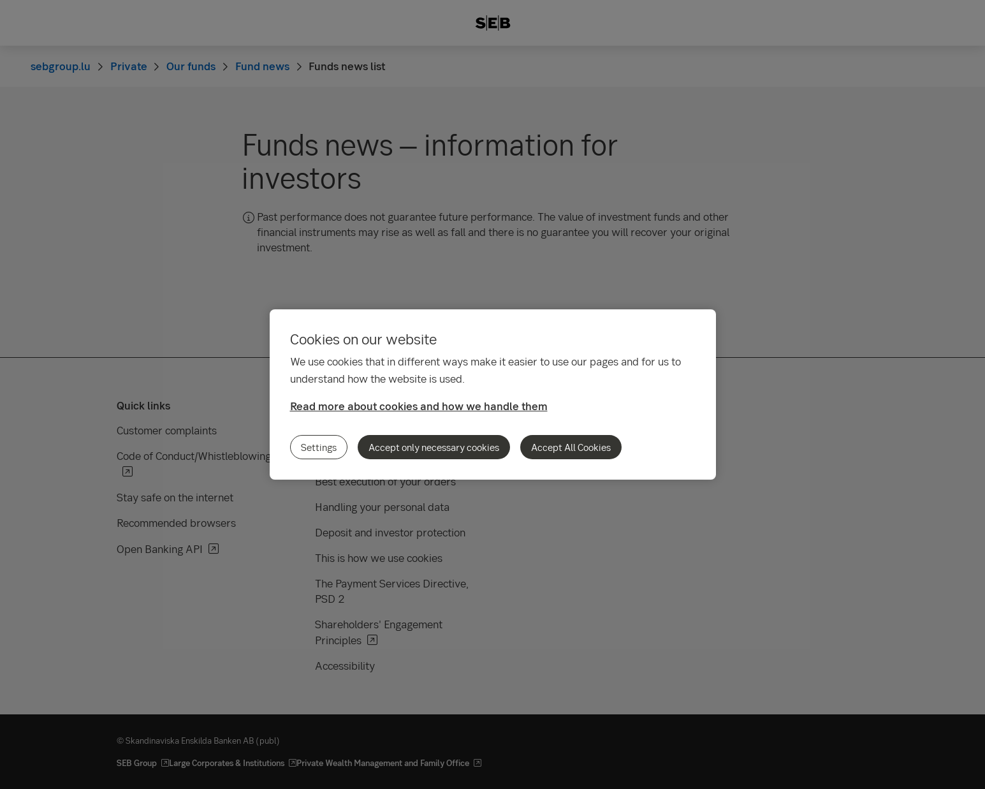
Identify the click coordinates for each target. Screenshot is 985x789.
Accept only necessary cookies (433, 447)
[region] (493, 394)
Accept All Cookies (571, 447)
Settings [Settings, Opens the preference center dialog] (319, 447)
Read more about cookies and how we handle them (419, 406)
